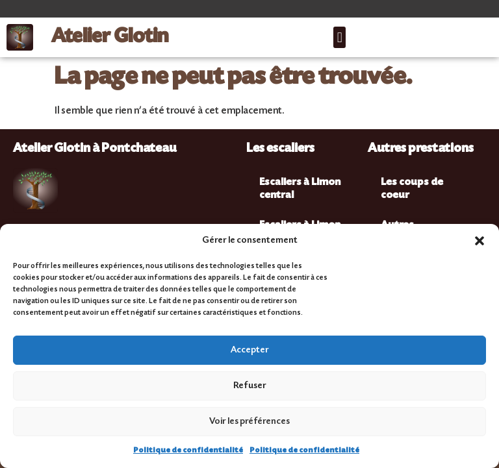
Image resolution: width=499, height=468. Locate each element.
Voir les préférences (249, 421)
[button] (479, 240)
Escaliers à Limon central (299, 189)
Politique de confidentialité (188, 450)
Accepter (250, 350)
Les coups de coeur (412, 189)
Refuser (249, 386)
